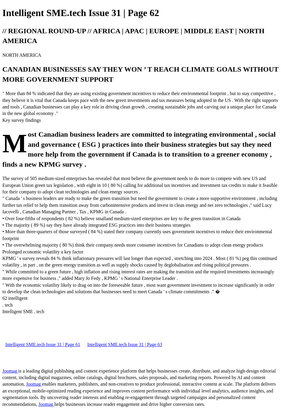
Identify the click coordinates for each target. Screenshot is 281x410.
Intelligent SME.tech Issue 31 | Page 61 (42, 344)
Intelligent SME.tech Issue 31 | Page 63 (124, 344)
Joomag (10, 370)
